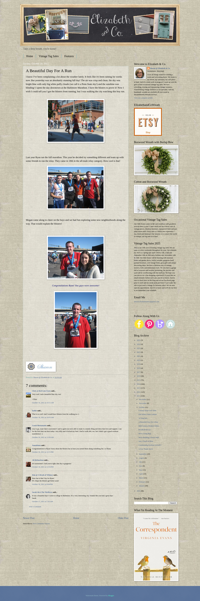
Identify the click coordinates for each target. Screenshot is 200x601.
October (142, 407)
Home (29, 56)
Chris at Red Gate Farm (41, 391)
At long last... (143, 418)
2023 (139, 348)
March (141, 478)
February (142, 482)
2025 (139, 340)
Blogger (111, 596)
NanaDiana (36, 445)
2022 (139, 352)
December (143, 399)
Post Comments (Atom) (41, 524)
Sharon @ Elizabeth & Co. (43, 377)
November (143, 403)
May (141, 470)
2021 (139, 356)
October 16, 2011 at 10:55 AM (43, 417)
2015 (139, 380)
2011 (139, 396)
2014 (139, 384)
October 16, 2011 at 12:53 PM (43, 467)
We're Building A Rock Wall (148, 437)
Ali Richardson (38, 460)
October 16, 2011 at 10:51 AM (43, 403)
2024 (139, 344)
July (140, 462)
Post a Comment (35, 507)
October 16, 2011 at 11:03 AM (43, 437)
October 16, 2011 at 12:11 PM (42, 452)
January (142, 486)
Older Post (123, 518)
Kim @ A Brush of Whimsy (42, 475)
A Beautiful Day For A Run (148, 422)
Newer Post (29, 518)
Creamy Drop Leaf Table (147, 411)
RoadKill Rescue (144, 430)
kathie (34, 411)
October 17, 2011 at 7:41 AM (42, 502)
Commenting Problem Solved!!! (150, 445)
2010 (139, 491)
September (143, 454)
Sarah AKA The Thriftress (42, 492)
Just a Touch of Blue (145, 441)
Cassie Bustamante (39, 426)
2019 (139, 364)
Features (69, 56)
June (141, 466)
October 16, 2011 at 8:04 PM (42, 484)
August (141, 458)
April (141, 474)
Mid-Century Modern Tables (148, 426)
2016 (139, 376)
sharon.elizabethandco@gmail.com (146, 302)
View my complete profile (143, 98)
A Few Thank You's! (145, 449)
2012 (139, 392)
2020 (139, 360)
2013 (139, 388)
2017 (139, 372)
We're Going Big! (144, 434)
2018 (139, 368)
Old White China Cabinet (147, 414)
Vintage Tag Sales (49, 56)
